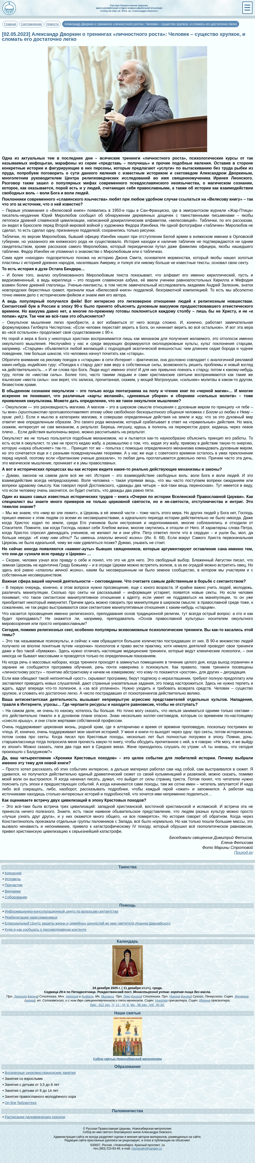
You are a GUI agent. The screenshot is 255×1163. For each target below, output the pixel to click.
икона (33, 996)
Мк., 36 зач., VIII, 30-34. (147, 1005)
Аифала (87, 996)
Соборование (16, 897)
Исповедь (13, 879)
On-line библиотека (20, 1103)
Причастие (14, 885)
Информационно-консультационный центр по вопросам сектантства (61, 911)
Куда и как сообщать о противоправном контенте (45, 930)
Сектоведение (31, 24)
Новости (52, 24)
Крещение (13, 873)
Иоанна (204, 1000)
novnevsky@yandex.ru (146, 1148)
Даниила (20, 996)
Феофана (242, 996)
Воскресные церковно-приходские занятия (40, 1073)
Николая (161, 1000)
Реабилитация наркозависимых (31, 917)
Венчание (13, 891)
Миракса (107, 996)
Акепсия (72, 996)
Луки (127, 996)
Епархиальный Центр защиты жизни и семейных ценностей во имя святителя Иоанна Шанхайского (87, 923)
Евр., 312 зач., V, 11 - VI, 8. (110, 1005)
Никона (174, 996)
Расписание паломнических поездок (35, 1117)
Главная (10, 24)
